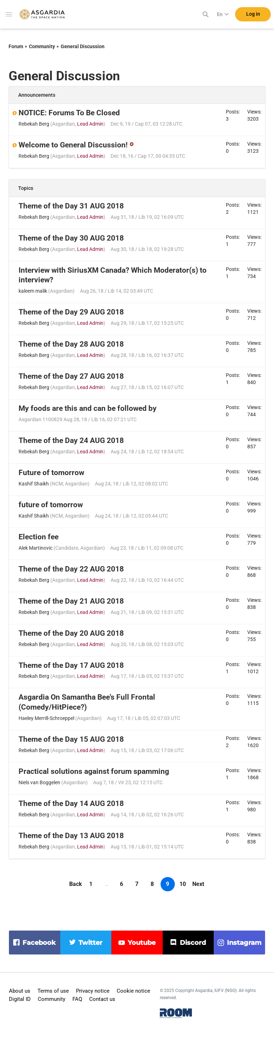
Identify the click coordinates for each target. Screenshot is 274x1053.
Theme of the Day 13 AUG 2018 (71, 835)
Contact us (102, 999)
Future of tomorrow (51, 472)
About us (19, 991)
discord (193, 943)
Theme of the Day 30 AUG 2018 (71, 238)
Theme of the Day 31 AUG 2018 (71, 206)
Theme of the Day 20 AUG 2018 (71, 633)
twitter (90, 943)
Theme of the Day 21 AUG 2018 (71, 601)
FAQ (77, 999)
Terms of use (53, 991)
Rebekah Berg (34, 124)
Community (42, 46)
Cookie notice (133, 991)
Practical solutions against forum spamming (94, 771)
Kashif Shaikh (34, 484)
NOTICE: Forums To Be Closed (69, 113)
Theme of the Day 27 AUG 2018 (71, 376)
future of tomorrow (51, 504)
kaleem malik (33, 291)
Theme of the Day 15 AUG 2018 (71, 739)
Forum (16, 46)
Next (198, 884)
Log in (253, 14)
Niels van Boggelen (39, 782)
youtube (142, 943)
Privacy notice (93, 991)
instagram (244, 943)
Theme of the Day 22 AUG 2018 (71, 569)
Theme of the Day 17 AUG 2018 (71, 665)
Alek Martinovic (35, 548)
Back (75, 884)
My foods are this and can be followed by (88, 408)
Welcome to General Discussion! (73, 145)
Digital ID (20, 999)
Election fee (39, 537)
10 (182, 884)
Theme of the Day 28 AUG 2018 (71, 344)
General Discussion (83, 46)
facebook (39, 943)
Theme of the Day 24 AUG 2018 (71, 440)
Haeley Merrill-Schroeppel (46, 718)
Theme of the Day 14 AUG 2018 (71, 803)
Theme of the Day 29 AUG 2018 (71, 312)
